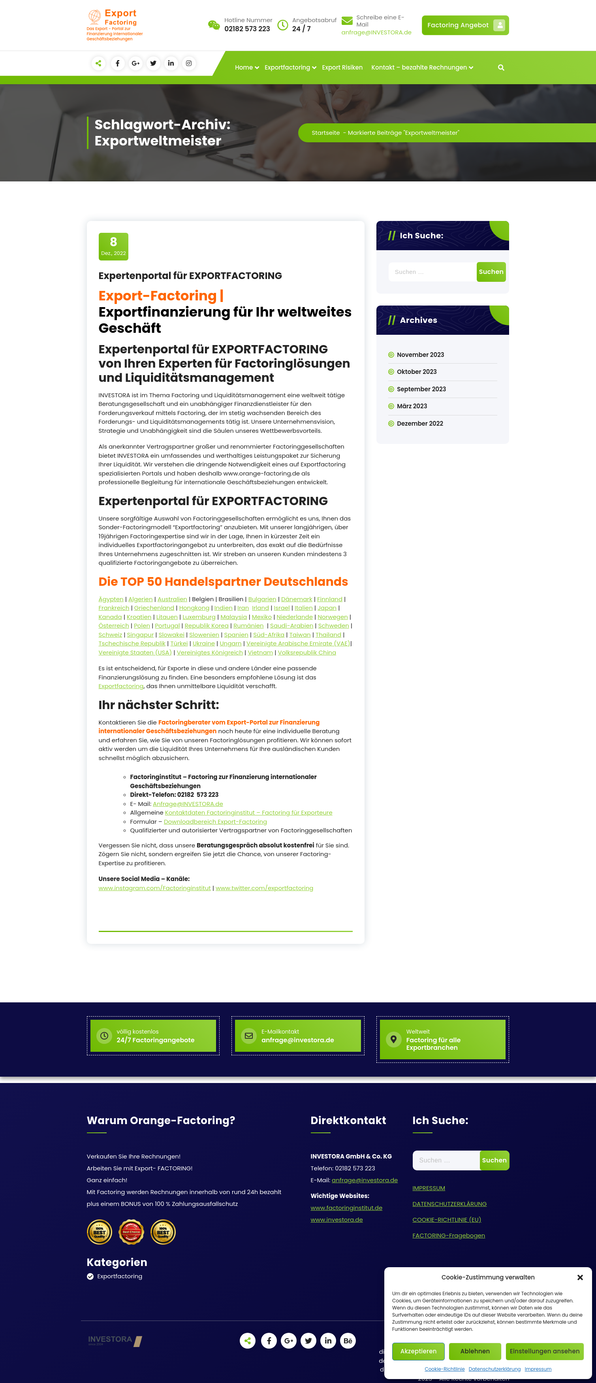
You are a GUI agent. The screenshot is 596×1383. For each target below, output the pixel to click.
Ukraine (204, 643)
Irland (260, 608)
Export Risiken (342, 67)
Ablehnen (475, 1351)
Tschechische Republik (132, 643)
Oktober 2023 (417, 372)
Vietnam (260, 652)
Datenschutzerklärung (495, 1369)
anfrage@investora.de (365, 1180)
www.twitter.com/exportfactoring (264, 888)
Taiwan (300, 634)
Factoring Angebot (467, 25)
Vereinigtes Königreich (210, 652)
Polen (142, 625)
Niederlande (295, 617)
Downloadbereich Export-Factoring (215, 821)
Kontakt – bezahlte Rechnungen (419, 67)
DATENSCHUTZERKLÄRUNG (450, 1204)
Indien (223, 608)
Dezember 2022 (420, 423)
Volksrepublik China (307, 652)
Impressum (538, 1369)
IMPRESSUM (429, 1188)
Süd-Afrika (268, 634)
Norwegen (333, 617)
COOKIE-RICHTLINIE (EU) (447, 1219)
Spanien (236, 634)
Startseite (326, 132)
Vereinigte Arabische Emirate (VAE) (298, 643)
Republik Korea (207, 625)
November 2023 (420, 355)
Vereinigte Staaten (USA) (135, 652)
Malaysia (233, 617)
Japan (327, 608)
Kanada (110, 617)
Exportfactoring (287, 67)
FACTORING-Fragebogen (449, 1235)
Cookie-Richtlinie (444, 1369)
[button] (580, 1277)
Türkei (179, 643)
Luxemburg (199, 617)
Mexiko (262, 617)
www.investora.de (337, 1219)
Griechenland (154, 608)
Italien (304, 608)
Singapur (140, 634)
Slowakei (171, 634)
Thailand (328, 634)
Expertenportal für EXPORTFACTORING (190, 275)
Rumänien (248, 625)
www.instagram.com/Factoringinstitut (155, 888)
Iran (243, 608)
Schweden (333, 625)
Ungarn (230, 643)
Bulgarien (262, 599)
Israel (282, 608)
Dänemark (296, 599)
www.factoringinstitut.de (347, 1208)
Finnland (329, 599)
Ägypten (111, 599)
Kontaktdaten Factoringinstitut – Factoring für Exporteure (249, 812)
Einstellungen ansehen (545, 1351)
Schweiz (110, 634)
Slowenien (204, 634)
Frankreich (114, 608)
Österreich (114, 625)
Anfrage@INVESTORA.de (188, 804)
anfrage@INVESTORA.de (377, 32)
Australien (172, 599)
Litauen (167, 617)
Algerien (140, 599)
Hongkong (194, 608)
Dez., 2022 (113, 246)
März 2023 (412, 406)
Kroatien (139, 617)
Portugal (167, 625)
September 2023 (421, 389)
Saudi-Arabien (291, 625)
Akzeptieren (418, 1351)
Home (244, 67)
